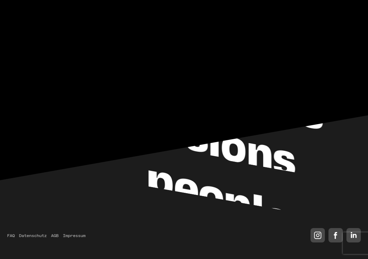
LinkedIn (353, 235)
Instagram (317, 235)
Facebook (335, 235)
